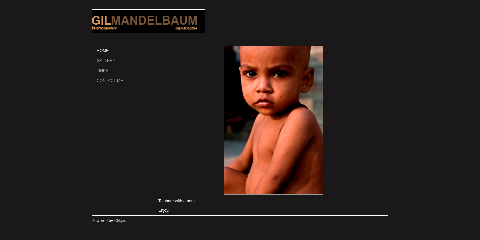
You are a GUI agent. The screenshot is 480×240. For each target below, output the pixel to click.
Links (102, 70)
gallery (106, 60)
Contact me (110, 80)
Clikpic (120, 220)
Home (103, 50)
